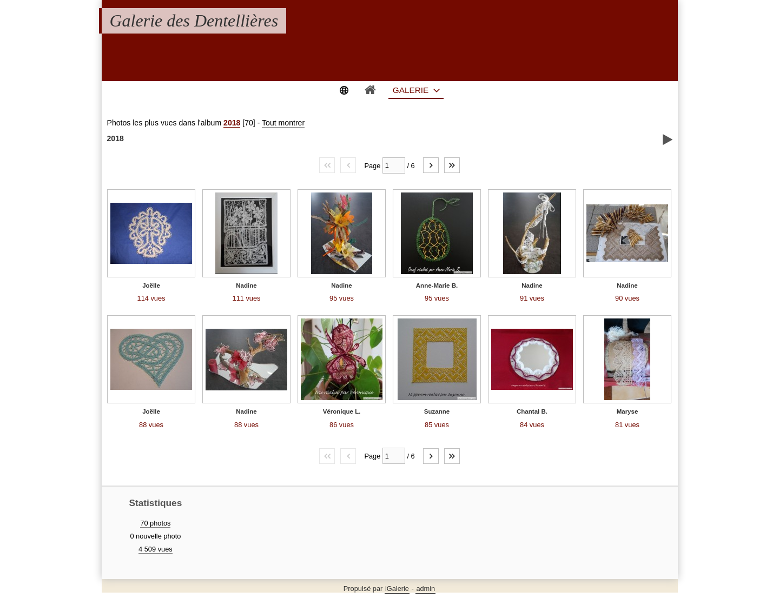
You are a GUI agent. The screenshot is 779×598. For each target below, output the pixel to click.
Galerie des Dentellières (194, 20)
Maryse (627, 411)
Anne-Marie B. (437, 285)
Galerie (411, 90)
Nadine (246, 285)
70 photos (155, 523)
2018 (231, 122)
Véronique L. (342, 411)
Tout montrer (283, 122)
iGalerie (397, 588)
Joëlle (151, 285)
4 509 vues (155, 549)
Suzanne (437, 411)
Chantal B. (532, 411)
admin (425, 588)
